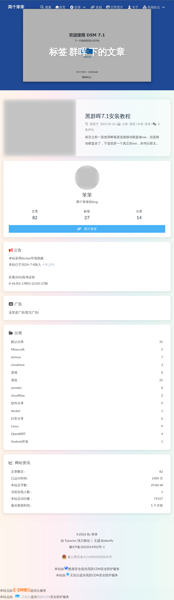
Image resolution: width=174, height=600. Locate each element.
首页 (60, 7)
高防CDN (94, 569)
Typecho (70, 540)
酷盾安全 (74, 569)
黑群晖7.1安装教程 (108, 116)
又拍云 (74, 575)
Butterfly (107, 540)
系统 (132, 124)
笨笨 (148, 124)
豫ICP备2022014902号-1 (87, 547)
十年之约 (48, 264)
